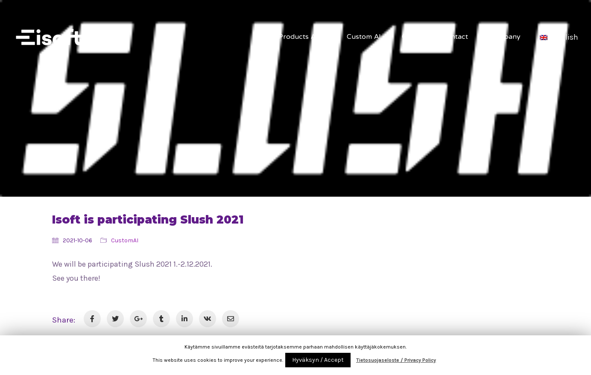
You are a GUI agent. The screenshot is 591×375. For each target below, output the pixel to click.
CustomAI (124, 240)
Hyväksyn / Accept (318, 359)
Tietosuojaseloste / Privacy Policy (396, 360)
